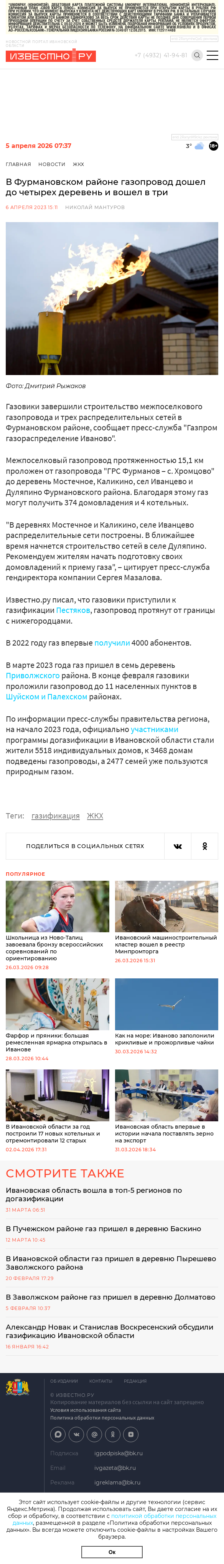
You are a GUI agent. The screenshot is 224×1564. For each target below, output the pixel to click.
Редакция (135, 1381)
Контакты (100, 1381)
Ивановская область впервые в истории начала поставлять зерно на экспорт (167, 1106)
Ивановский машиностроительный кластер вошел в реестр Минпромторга (167, 918)
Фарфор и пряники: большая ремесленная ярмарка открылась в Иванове (57, 1015)
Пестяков (73, 609)
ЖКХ (78, 164)
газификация (55, 815)
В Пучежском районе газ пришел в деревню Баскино (103, 1229)
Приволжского (33, 675)
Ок (112, 1552)
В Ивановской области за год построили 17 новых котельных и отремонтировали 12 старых (57, 1106)
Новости (52, 164)
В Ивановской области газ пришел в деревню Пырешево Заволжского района (111, 1263)
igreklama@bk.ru (117, 1482)
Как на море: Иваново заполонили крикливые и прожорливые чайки (167, 1012)
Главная (18, 164)
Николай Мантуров (95, 207)
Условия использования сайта (85, 1409)
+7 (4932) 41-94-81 (161, 55)
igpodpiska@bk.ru (118, 1453)
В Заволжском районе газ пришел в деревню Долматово (111, 1297)
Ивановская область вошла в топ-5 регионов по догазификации (94, 1194)
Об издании (64, 1381)
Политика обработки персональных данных (102, 1417)
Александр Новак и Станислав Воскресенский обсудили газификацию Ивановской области (109, 1331)
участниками (154, 729)
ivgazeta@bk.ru (115, 1467)
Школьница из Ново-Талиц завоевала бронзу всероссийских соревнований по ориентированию (57, 921)
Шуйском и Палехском (46, 696)
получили (112, 642)
